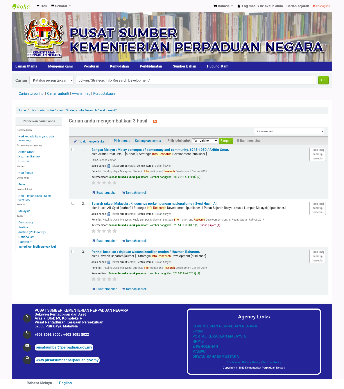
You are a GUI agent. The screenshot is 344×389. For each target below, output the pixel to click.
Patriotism (25, 241)
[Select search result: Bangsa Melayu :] (73, 149)
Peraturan (91, 66)
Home (22, 110)
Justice (23, 227)
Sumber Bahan (184, 66)
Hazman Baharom (30, 156)
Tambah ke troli (134, 192)
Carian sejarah (298, 6)
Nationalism (26, 237)
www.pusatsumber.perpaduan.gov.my (67, 360)
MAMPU (199, 351)
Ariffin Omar (26, 151)
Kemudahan (119, 66)
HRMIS (198, 341)
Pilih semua (122, 141)
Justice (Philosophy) (32, 232)
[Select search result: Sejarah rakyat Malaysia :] (73, 203)
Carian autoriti (58, 93)
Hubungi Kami (218, 66)
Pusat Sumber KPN (23, 6)
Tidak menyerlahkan (89, 141)
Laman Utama (26, 66)
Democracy (26, 222)
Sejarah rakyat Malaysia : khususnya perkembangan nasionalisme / (154, 204)
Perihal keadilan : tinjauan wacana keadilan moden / (145, 252)
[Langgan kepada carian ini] (155, 121)
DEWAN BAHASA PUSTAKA (215, 356)
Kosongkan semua (148, 141)
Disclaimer (233, 362)
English (65, 383)
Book (21, 184)
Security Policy (271, 362)
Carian (21, 80)
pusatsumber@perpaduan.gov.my (64, 347)
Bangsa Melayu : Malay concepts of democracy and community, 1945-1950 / (160, 150)
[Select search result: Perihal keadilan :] (73, 251)
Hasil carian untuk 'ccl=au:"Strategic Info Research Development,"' (73, 110)
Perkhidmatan (151, 66)
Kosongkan (321, 6)
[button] (41, 6)
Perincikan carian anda (39, 121)
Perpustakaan (104, 93)
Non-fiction (25, 172)
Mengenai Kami (60, 66)
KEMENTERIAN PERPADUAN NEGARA (224, 326)
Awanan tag (81, 93)
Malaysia (24, 211)
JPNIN (197, 331)
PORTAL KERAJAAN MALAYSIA (219, 336)
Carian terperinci (31, 93)
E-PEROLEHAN (205, 346)
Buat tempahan (104, 192)
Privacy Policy (251, 362)
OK (323, 80)
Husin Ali (24, 161)
